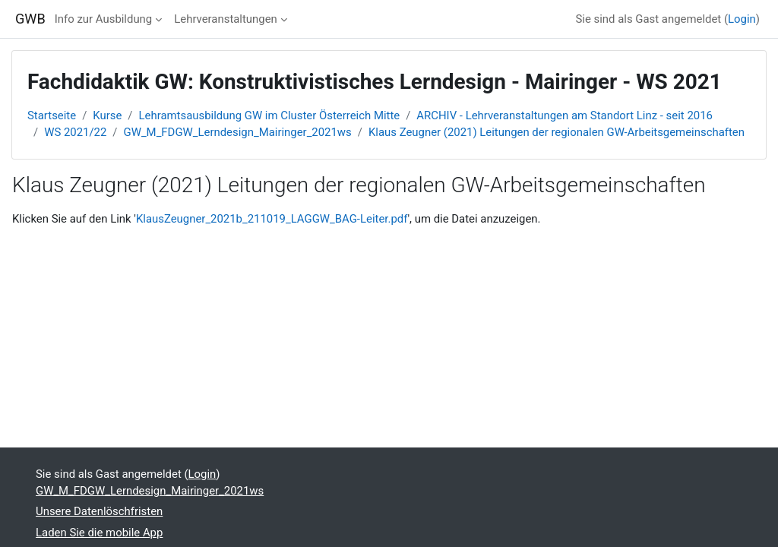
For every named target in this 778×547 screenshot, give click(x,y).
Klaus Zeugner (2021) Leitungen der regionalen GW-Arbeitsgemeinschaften (556, 132)
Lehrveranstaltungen (225, 19)
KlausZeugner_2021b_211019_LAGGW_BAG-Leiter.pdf (272, 219)
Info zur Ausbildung (103, 19)
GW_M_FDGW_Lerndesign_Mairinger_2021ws (238, 132)
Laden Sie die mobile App (99, 532)
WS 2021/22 (75, 132)
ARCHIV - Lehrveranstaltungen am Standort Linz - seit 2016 (564, 115)
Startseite (51, 115)
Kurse (107, 115)
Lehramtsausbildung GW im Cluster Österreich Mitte (269, 115)
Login (742, 19)
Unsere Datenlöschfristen (99, 511)
